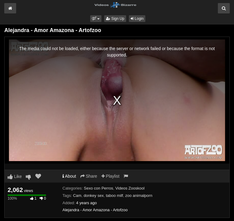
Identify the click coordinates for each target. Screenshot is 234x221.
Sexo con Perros (98, 188)
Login (137, 18)
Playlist (110, 176)
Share (88, 176)
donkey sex (93, 195)
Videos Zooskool (129, 188)
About (69, 176)
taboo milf (114, 195)
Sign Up (115, 18)
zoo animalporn (138, 195)
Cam (77, 195)
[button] (95, 18)
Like (15, 176)
